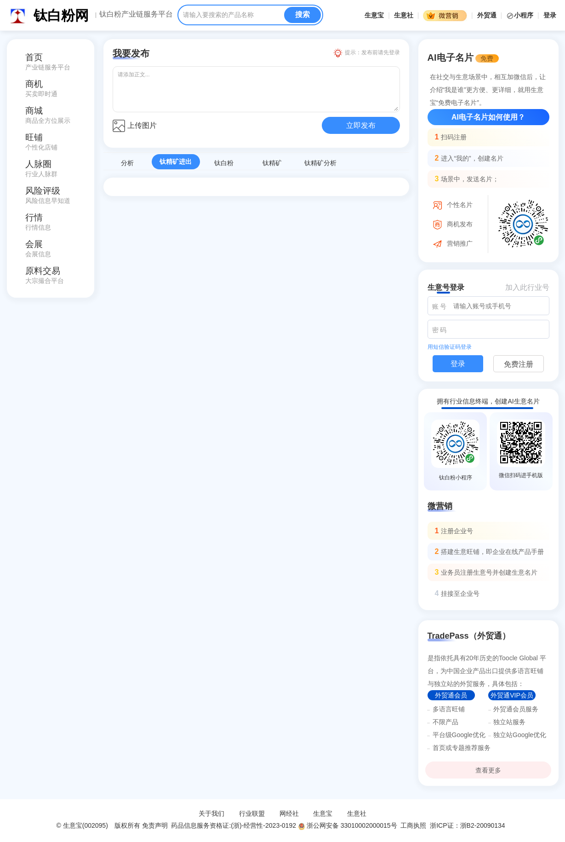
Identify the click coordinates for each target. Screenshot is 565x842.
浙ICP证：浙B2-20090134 (468, 825)
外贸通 (487, 15)
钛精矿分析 (320, 163)
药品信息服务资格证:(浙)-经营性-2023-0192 (233, 825)
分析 (127, 163)
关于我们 (211, 813)
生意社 (403, 15)
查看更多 (488, 770)
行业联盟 (252, 813)
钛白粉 (224, 163)
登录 (549, 15)
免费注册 (518, 364)
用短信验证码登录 (450, 347)
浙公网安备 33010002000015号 (347, 825)
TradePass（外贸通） (469, 635)
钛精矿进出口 (176, 163)
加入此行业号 (527, 287)
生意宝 (374, 15)
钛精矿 (272, 163)
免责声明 (155, 825)
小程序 (520, 15)
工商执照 (413, 825)
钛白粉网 (61, 15)
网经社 (289, 813)
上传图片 (135, 126)
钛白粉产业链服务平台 (136, 14)
